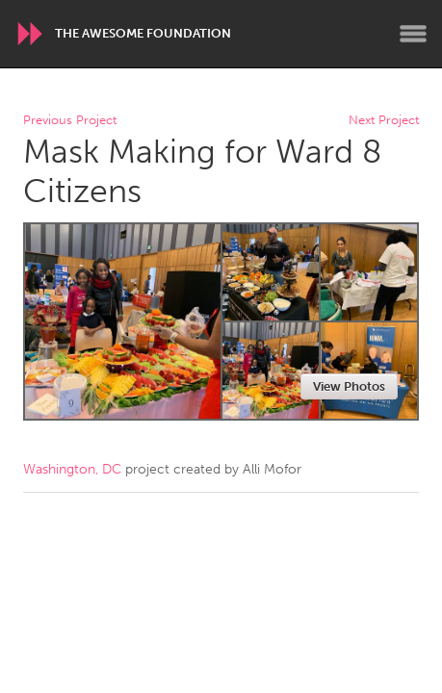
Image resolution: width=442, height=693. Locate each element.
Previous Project (70, 121)
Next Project (384, 121)
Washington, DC (72, 469)
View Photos (349, 386)
